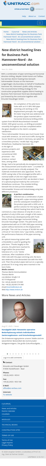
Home (6, 31)
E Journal (15, 31)
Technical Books (10, 424)
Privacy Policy (7, 445)
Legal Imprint (7, 442)
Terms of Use (8, 435)
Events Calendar (8, 411)
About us (32, 16)
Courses (6, 414)
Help (24, 16)
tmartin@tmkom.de (14, 287)
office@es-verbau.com (12, 388)
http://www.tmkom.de (14, 289)
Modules (6, 419)
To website (7, 394)
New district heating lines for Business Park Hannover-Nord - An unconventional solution (23, 35)
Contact (41, 16)
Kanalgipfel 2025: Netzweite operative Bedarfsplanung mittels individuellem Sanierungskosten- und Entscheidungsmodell (21, 332)
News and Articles (29, 31)
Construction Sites (11, 430)
